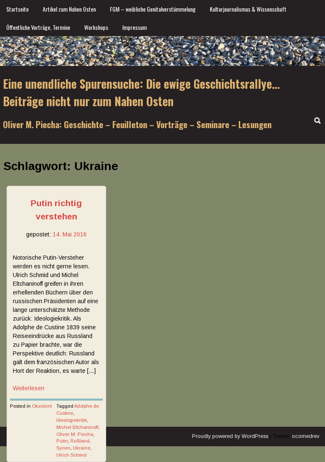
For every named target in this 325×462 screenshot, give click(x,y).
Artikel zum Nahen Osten (69, 9)
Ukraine (81, 447)
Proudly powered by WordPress (230, 436)
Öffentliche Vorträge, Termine (38, 27)
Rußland (80, 440)
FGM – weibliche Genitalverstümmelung (153, 9)
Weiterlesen (28, 388)
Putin (62, 440)
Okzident (42, 406)
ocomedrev (305, 436)
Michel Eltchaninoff (77, 427)
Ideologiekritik (71, 420)
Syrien (63, 447)
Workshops (96, 27)
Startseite (17, 9)
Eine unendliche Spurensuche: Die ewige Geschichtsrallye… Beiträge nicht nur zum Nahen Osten (141, 92)
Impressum (134, 27)
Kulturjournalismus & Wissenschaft (248, 9)
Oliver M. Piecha (74, 434)
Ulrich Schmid (71, 454)
